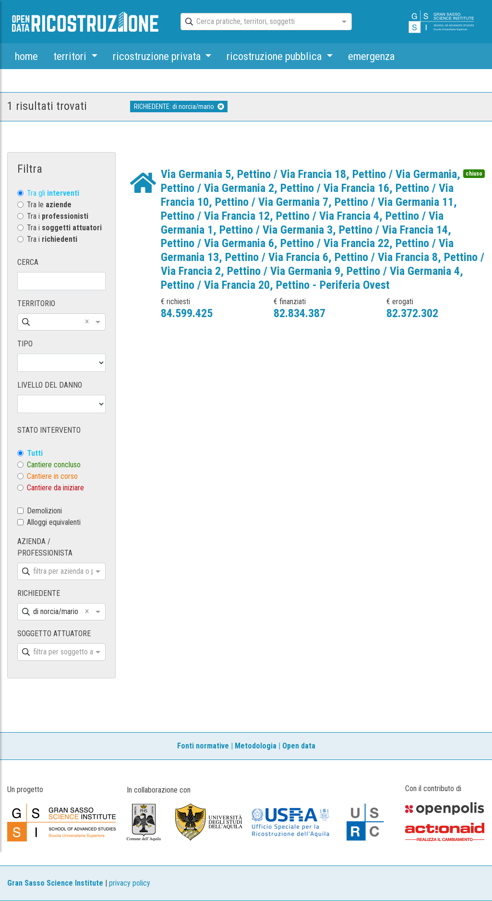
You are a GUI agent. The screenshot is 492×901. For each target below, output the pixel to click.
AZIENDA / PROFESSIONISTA (44, 547)
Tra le (49, 204)
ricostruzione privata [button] (158, 56)
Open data (298, 745)
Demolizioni (44, 510)
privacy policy (129, 883)
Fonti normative (203, 745)
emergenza (371, 56)
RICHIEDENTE (38, 593)
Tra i (57, 216)
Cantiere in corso (52, 476)
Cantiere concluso (54, 464)
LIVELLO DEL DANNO (49, 385)
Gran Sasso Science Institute (55, 883)
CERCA (27, 262)
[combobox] (257, 22)
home (26, 56)
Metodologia (255, 745)
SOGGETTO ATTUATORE (54, 633)
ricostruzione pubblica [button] (275, 56)
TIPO (25, 343)
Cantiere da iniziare (55, 487)
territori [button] (71, 56)
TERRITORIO (36, 303)
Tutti (35, 453)
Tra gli (53, 193)
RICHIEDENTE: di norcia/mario (179, 106)
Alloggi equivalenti (54, 522)
